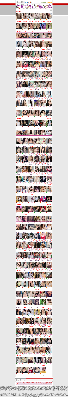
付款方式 (44, 4)
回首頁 (17, 4)
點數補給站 (22, 4)
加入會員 (33, 4)
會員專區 (28, 4)
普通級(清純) (32, 8)
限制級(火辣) (22, 8)
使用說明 (39, 4)
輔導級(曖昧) (27, 8)
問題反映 (49, 4)
